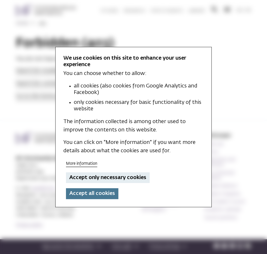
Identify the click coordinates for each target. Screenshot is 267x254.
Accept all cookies (92, 193)
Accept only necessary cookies (107, 177)
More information (81, 164)
